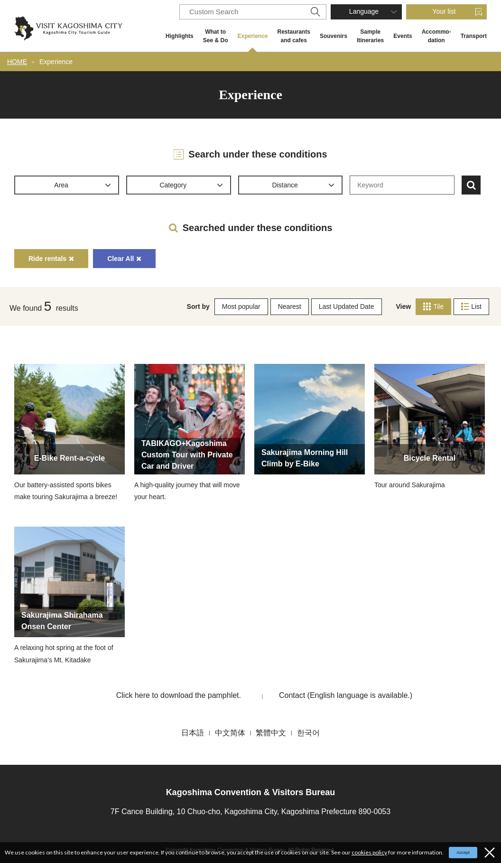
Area (61, 185)
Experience (252, 36)
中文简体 (230, 733)
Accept (463, 852)
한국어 (308, 733)
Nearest (289, 306)
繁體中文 (271, 733)
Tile (433, 307)
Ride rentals (51, 258)
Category (172, 185)
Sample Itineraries (370, 36)
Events (402, 36)
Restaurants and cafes (294, 36)
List (471, 307)
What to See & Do (215, 36)
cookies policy (369, 852)
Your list (443, 11)
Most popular (241, 306)
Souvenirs (333, 36)
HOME (17, 61)
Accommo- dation (436, 36)
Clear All (124, 258)
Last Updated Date (346, 306)
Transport (474, 36)
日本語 (192, 733)
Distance (284, 185)
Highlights (180, 36)
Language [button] (364, 11)
